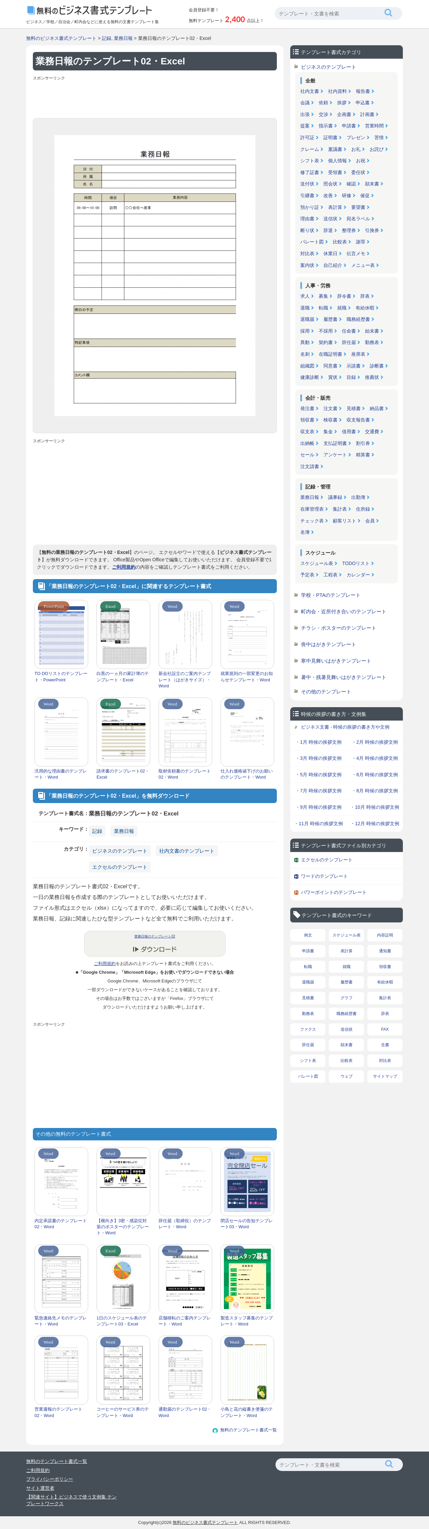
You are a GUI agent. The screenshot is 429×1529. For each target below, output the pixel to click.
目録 (351, 377)
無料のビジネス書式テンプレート (61, 38)
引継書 (307, 195)
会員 (370, 520)
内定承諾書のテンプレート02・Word (61, 1223)
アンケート (335, 454)
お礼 (356, 149)
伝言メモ (356, 253)
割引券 (363, 443)
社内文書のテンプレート (186, 851)
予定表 (307, 574)
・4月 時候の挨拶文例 (375, 758)
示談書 (354, 366)
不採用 (326, 331)
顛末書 (372, 183)
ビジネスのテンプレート (119, 851)
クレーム (309, 149)
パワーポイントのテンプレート (334, 892)
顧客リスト (344, 520)
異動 (305, 342)
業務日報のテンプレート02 (154, 936)
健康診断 (309, 377)
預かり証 (309, 207)
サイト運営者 (40, 1488)
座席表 (358, 354)
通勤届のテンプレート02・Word (185, 1412)
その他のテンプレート (326, 691)
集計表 (340, 509)
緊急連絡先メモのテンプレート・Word (61, 1320)
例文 (308, 935)
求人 (305, 296)
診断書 (377, 366)
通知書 (385, 951)
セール (307, 454)
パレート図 (312, 241)
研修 (346, 195)
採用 (305, 331)
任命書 (349, 331)
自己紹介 (332, 265)
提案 (305, 125)
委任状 (358, 172)
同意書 (330, 366)
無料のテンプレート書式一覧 (248, 1429)
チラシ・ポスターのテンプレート (338, 628)
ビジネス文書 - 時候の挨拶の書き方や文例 (345, 727)
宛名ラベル (358, 218)
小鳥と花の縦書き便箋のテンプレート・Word (247, 1412)
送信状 (330, 218)
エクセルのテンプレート (119, 867)
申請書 (349, 125)
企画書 (344, 114)
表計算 (335, 207)
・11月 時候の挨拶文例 (318, 823)
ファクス (308, 1029)
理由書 (307, 218)
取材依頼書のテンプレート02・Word (185, 774)
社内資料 (337, 91)
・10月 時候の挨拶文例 (374, 807)
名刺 (305, 354)
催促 (365, 195)
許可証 (307, 137)
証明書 (330, 137)
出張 (305, 114)
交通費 (372, 431)
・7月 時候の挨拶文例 (318, 790)
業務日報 (123, 38)
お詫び (377, 149)
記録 (106, 38)
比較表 (340, 241)
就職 (342, 307)
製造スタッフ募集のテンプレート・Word (247, 1320)
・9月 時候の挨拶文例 (318, 807)
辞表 (365, 296)
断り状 (307, 230)
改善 (328, 195)
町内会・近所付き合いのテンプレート (343, 611)
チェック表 (312, 520)
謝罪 (360, 241)
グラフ (347, 998)
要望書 (358, 207)
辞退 (328, 230)
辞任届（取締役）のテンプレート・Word (185, 1223)
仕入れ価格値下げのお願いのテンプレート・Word (247, 774)
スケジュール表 (316, 563)
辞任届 (349, 342)
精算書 (363, 454)
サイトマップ (385, 1076)
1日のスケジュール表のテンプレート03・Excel (122, 1320)
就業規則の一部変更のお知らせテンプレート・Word (247, 676)
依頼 (323, 102)
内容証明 (385, 935)
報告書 (363, 91)
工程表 (330, 574)
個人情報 (337, 160)
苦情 (379, 137)
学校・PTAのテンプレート (331, 595)
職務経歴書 (358, 319)
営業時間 (374, 125)
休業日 (330, 253)
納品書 (377, 408)
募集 (323, 296)
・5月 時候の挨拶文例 (318, 774)
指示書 (326, 125)
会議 (305, 102)
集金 (328, 431)
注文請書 (309, 466)
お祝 (360, 160)
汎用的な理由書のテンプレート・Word (61, 774)
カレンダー (358, 574)
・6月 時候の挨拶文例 (375, 774)
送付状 (307, 183)
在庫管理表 (312, 509)
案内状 (307, 265)
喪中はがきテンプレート (328, 644)
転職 (323, 307)
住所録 (363, 509)
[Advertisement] (155, 98)
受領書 (335, 172)
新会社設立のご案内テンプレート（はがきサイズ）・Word (185, 679)
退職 (305, 307)
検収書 (330, 419)
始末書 (372, 331)
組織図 (307, 366)
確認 (351, 183)
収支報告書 (358, 419)
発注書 (307, 408)
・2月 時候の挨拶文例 (375, 742)
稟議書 (335, 149)
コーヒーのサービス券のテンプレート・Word (123, 1412)
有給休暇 (365, 307)
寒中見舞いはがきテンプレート (336, 661)
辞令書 (344, 296)
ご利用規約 (123, 567)
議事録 (335, 497)
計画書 (367, 114)
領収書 (307, 419)
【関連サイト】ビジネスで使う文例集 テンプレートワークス (71, 1500)
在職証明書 (330, 354)
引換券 (372, 230)
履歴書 (330, 319)
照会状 (330, 183)
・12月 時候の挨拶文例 (374, 823)
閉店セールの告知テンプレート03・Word (247, 1223)
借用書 (349, 431)
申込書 (363, 102)
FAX (385, 1029)
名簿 (305, 532)
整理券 (349, 230)
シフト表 (309, 160)
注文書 (330, 408)
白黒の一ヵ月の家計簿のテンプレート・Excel (123, 676)
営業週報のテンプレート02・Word (58, 1412)
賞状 (333, 377)
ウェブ (347, 1076)
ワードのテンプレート (324, 876)
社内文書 (309, 91)
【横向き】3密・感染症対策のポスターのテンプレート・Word (123, 1226)
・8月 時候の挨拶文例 (375, 790)
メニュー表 (363, 265)
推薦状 (372, 377)
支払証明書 (335, 443)
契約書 (326, 342)
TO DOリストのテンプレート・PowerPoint (61, 676)
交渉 (323, 114)
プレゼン (356, 137)
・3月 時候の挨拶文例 (318, 758)
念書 (385, 1044)
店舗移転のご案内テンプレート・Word (185, 1320)
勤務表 (372, 342)
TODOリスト (356, 563)
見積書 (354, 408)
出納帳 (307, 443)
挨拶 (342, 102)
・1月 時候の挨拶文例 (318, 742)
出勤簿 (358, 497)
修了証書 (309, 172)
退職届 (307, 319)
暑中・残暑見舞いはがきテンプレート (343, 677)
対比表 (307, 253)
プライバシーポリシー (49, 1479)
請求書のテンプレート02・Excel (123, 774)
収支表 (307, 431)
